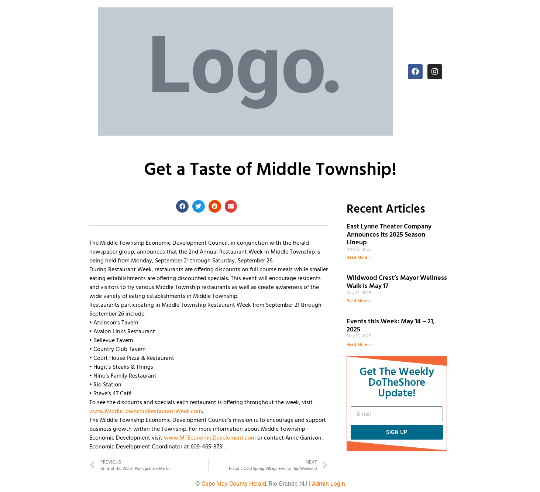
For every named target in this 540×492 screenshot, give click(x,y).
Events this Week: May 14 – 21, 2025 (391, 325)
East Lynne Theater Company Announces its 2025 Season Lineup (389, 234)
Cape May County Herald (234, 483)
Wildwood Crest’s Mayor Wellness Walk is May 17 (397, 282)
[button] (182, 206)
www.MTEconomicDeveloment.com (210, 438)
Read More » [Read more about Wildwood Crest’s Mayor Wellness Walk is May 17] (359, 301)
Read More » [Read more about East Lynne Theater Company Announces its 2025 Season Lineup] (359, 257)
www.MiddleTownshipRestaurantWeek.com (145, 411)
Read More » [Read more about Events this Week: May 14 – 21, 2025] (359, 344)
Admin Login (328, 483)
